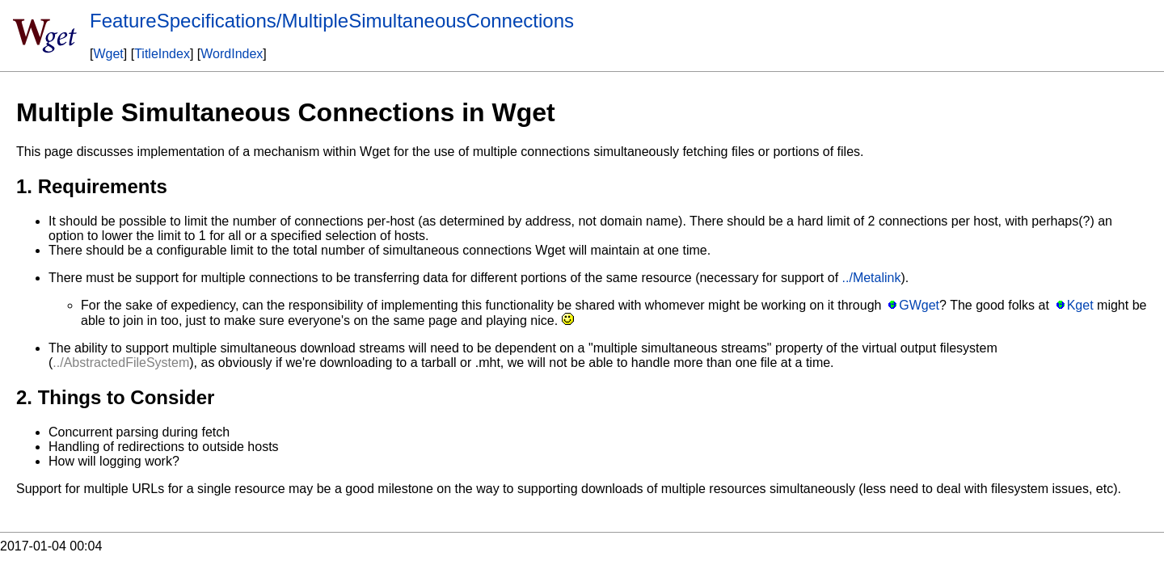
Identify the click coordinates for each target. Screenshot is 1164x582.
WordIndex (231, 54)
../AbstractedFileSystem (121, 362)
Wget (108, 54)
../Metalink (871, 278)
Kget (1080, 305)
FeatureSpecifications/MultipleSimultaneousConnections (332, 21)
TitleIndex (162, 54)
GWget (919, 305)
